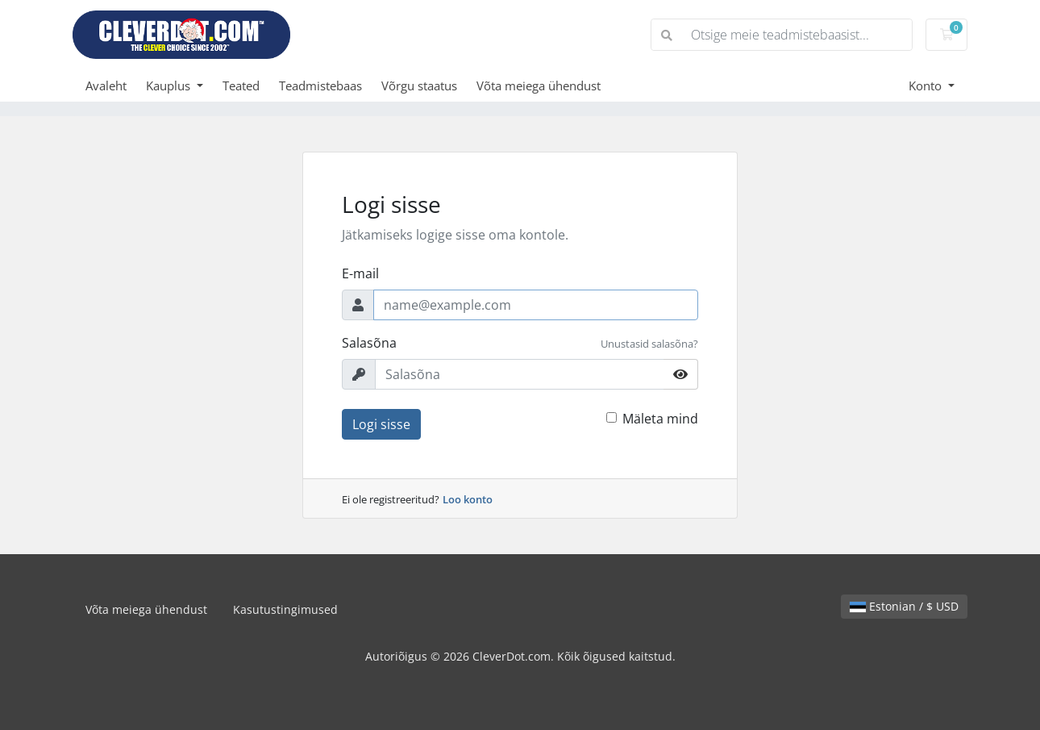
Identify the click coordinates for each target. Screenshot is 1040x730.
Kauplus (169, 85)
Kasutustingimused (285, 609)
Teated (241, 85)
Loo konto (468, 499)
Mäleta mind (660, 419)
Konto (927, 85)
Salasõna (369, 343)
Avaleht (106, 85)
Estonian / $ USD (904, 606)
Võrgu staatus (419, 85)
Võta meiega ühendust (538, 85)
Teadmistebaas (320, 85)
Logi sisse (381, 424)
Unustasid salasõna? (649, 343)
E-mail (360, 273)
